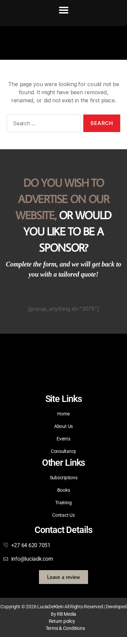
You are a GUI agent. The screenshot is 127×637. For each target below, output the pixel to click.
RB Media (66, 614)
